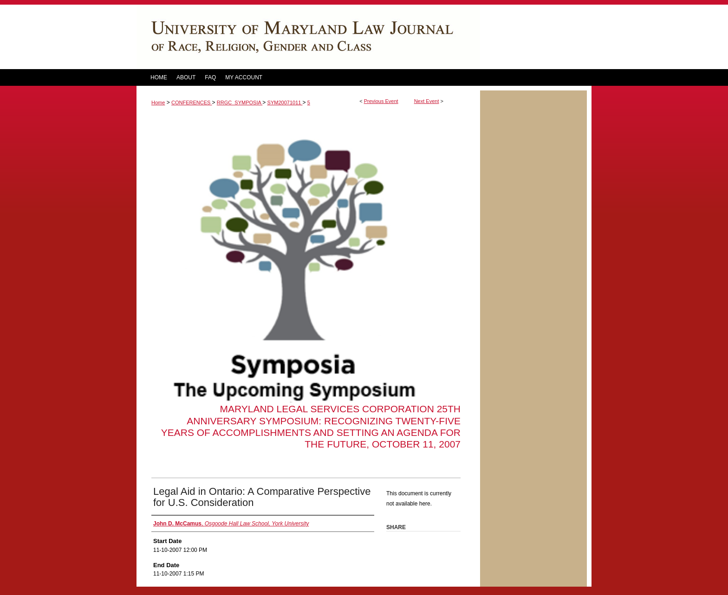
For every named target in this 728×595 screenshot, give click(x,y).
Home (158, 102)
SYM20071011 (285, 102)
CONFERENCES (191, 102)
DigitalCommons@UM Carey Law (308, 37)
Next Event (426, 101)
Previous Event (381, 101)
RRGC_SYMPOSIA (239, 102)
